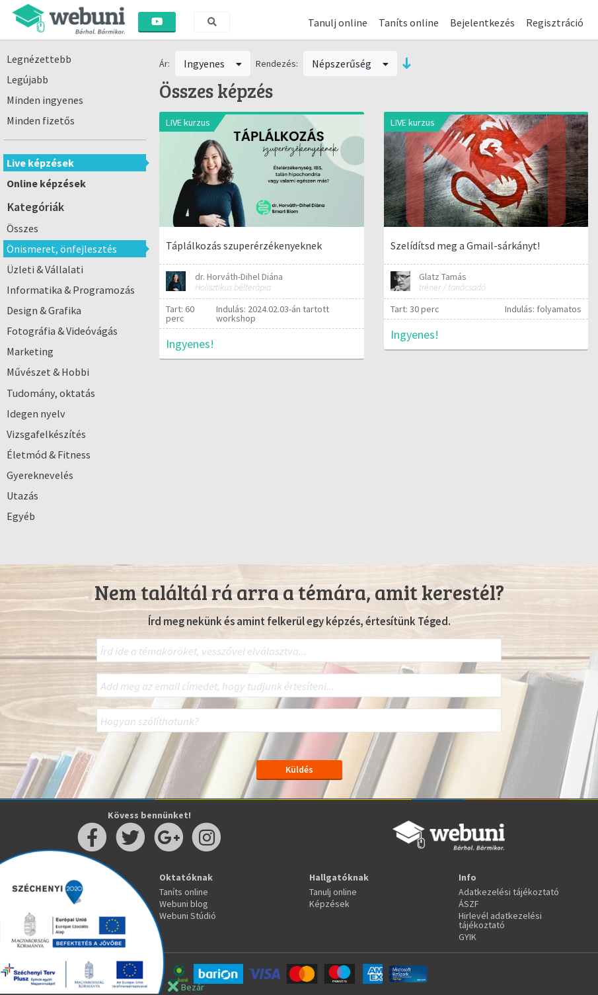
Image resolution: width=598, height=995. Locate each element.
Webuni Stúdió (187, 916)
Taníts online (409, 22)
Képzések (329, 904)
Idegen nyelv (36, 413)
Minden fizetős (41, 120)
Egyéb (21, 516)
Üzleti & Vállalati (45, 269)
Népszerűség (350, 63)
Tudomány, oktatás (51, 393)
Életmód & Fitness (49, 454)
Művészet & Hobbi (48, 371)
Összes (22, 228)
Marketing (30, 351)
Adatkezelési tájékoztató (509, 892)
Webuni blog (183, 904)
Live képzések (40, 162)
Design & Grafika (44, 310)
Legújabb (27, 79)
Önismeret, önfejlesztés (62, 248)
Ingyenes (213, 63)
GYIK (467, 937)
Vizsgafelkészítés (46, 434)
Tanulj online (337, 22)
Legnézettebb (39, 58)
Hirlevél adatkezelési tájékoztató (500, 920)
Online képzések (46, 183)
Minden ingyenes (45, 100)
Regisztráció (554, 22)
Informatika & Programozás (71, 289)
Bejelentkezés (482, 22)
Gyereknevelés (40, 475)
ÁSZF (469, 904)
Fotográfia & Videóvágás (62, 330)
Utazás (22, 495)
